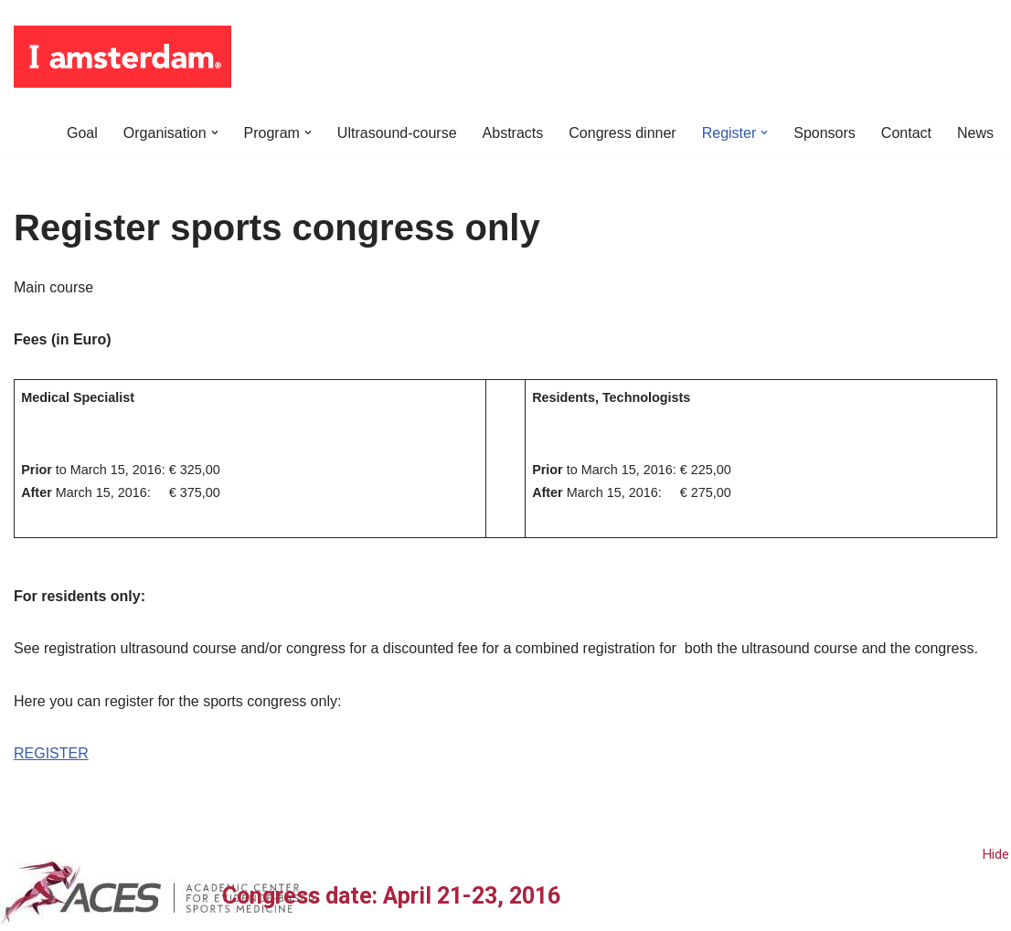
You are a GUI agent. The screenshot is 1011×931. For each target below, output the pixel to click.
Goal (82, 133)
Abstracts (513, 133)
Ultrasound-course (397, 133)
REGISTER (51, 753)
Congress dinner (622, 133)
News (975, 133)
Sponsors (824, 133)
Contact (906, 133)
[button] (214, 132)
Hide (996, 854)
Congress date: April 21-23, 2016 (391, 896)
